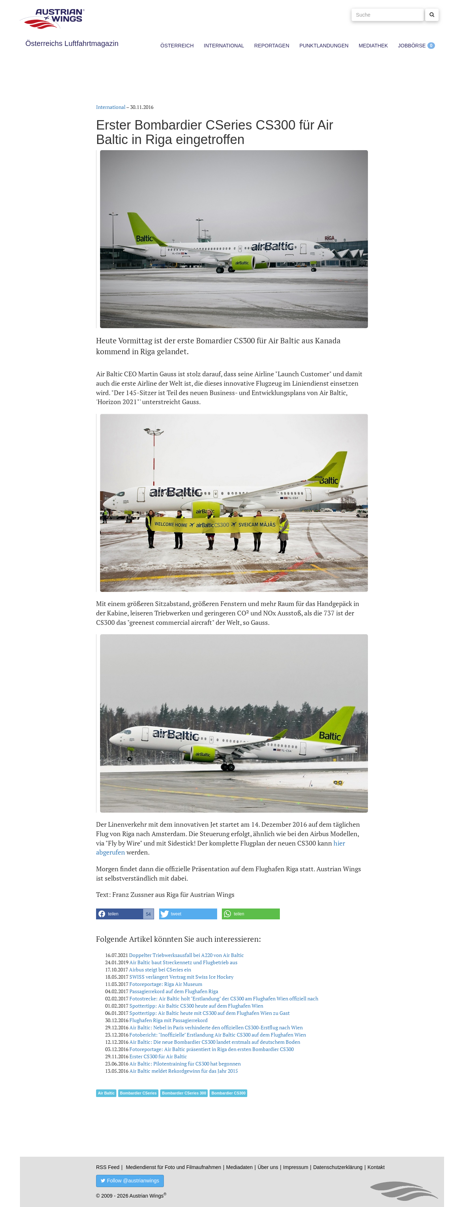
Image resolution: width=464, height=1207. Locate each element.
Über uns (268, 1167)
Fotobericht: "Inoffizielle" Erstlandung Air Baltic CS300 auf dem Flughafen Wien (217, 1034)
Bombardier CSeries (138, 1093)
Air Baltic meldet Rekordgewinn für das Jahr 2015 (183, 1070)
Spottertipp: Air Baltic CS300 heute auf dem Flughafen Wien (196, 1005)
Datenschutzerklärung (337, 1167)
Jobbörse (412, 45)
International (224, 45)
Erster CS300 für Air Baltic (158, 1056)
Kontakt (376, 1167)
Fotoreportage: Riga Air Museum (165, 984)
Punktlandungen (323, 45)
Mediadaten (239, 1167)
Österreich (177, 45)
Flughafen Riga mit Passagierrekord (168, 1020)
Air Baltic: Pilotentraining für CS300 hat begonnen (185, 1063)
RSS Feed (108, 1167)
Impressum (295, 1167)
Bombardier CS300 (228, 1093)
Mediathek (373, 45)
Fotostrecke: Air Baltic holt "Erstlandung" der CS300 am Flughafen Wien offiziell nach (223, 998)
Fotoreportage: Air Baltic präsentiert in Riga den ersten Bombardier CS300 (211, 1049)
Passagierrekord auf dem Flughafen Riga (173, 991)
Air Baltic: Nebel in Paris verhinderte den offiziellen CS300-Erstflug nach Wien (216, 1027)
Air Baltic (106, 1093)
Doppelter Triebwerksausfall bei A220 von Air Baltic (186, 955)
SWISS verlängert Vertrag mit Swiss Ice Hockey (181, 976)
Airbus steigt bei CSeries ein (160, 969)
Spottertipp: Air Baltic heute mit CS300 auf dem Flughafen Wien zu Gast (209, 1012)
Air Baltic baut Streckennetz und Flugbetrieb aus (183, 962)
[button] (125, 914)
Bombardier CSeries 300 (184, 1093)
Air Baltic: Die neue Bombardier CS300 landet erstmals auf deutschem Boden (214, 1041)
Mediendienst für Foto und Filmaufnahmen (173, 1167)
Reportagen (271, 45)
